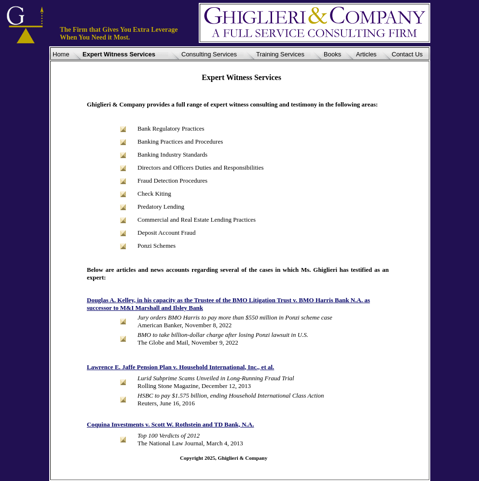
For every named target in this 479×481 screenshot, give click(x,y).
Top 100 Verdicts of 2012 (168, 435)
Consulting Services (209, 54)
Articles (366, 54)
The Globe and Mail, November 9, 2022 (187, 342)
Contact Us (407, 54)
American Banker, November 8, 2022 (184, 325)
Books (332, 54)
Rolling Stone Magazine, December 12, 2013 (194, 385)
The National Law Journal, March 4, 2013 (190, 443)
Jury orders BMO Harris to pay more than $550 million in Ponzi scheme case (234, 317)
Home (61, 54)
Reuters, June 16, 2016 (166, 403)
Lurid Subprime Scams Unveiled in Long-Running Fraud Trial (215, 378)
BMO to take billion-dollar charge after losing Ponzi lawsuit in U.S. (222, 334)
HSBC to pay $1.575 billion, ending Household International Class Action (230, 395)
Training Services (280, 54)
